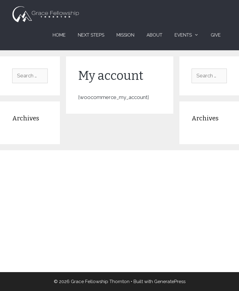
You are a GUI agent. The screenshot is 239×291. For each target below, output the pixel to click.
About (154, 35)
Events (190, 35)
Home (59, 35)
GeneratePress (169, 281)
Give (216, 35)
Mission (125, 35)
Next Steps (91, 35)
